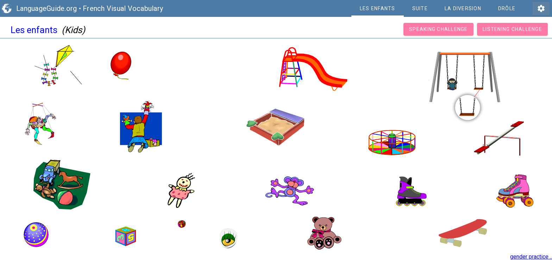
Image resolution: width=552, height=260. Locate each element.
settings (541, 8)
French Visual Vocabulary (123, 8)
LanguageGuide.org (46, 8)
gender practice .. (531, 256)
